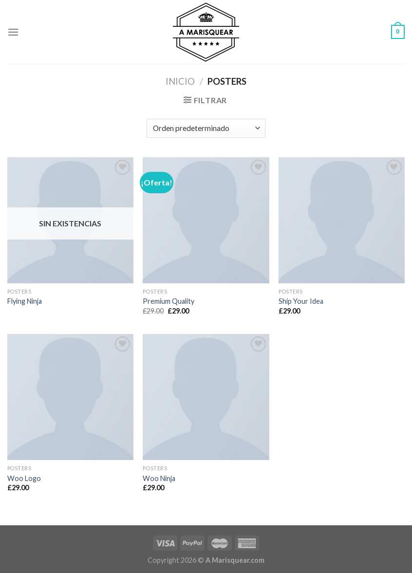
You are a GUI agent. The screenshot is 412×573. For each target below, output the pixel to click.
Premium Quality (168, 301)
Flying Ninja (24, 301)
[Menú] (13, 32)
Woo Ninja (159, 478)
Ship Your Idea (301, 301)
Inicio (180, 81)
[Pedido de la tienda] (206, 128)
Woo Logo (24, 478)
